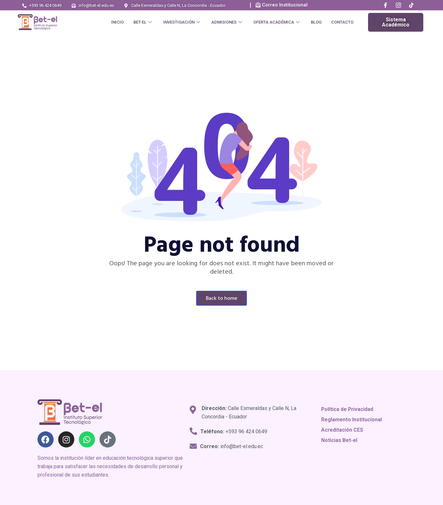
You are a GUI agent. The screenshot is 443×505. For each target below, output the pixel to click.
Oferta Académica (277, 22)
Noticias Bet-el (339, 440)
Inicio (117, 22)
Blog (316, 22)
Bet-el (143, 22)
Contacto (342, 22)
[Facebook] (385, 5)
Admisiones (227, 22)
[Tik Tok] (411, 5)
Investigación (182, 22)
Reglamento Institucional (351, 419)
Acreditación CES (342, 430)
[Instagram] (398, 5)
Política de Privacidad (347, 409)
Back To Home (221, 298)
